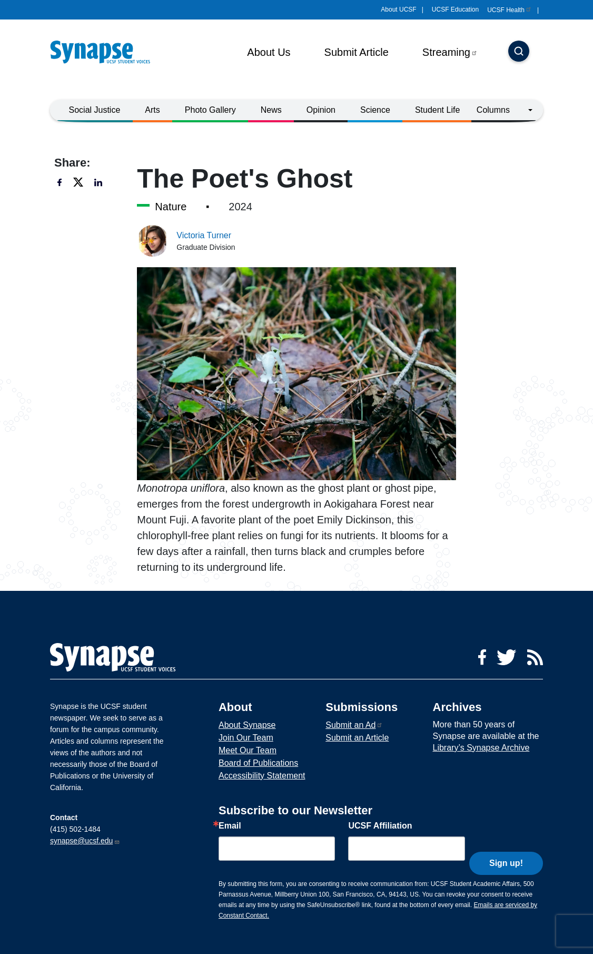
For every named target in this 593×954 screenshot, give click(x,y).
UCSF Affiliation (380, 826)
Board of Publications (258, 762)
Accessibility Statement (262, 775)
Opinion (321, 109)
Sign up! (506, 846)
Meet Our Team (247, 750)
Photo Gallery (210, 109)
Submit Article (356, 52)
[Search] (519, 52)
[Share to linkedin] (99, 182)
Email (230, 826)
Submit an (354, 725)
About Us (268, 52)
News (271, 109)
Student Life (437, 109)
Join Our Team (246, 737)
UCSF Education (455, 9)
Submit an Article (357, 737)
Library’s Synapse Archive (481, 747)
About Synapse (247, 725)
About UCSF (398, 9)
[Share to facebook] (62, 182)
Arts (152, 109)
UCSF (509, 10)
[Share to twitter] (78, 182)
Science (375, 109)
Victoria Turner (203, 235)
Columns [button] (493, 109)
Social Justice (95, 109)
